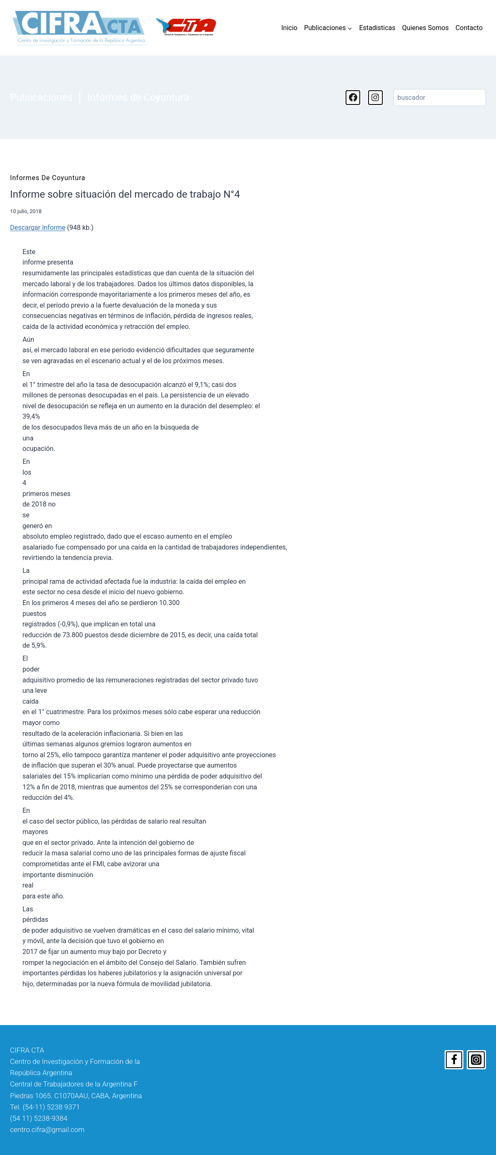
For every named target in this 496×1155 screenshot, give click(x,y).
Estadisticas (377, 28)
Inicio (289, 28)
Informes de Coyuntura (138, 97)
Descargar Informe (37, 228)
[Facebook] (454, 1059)
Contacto (469, 28)
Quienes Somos (425, 28)
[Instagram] (476, 1059)
